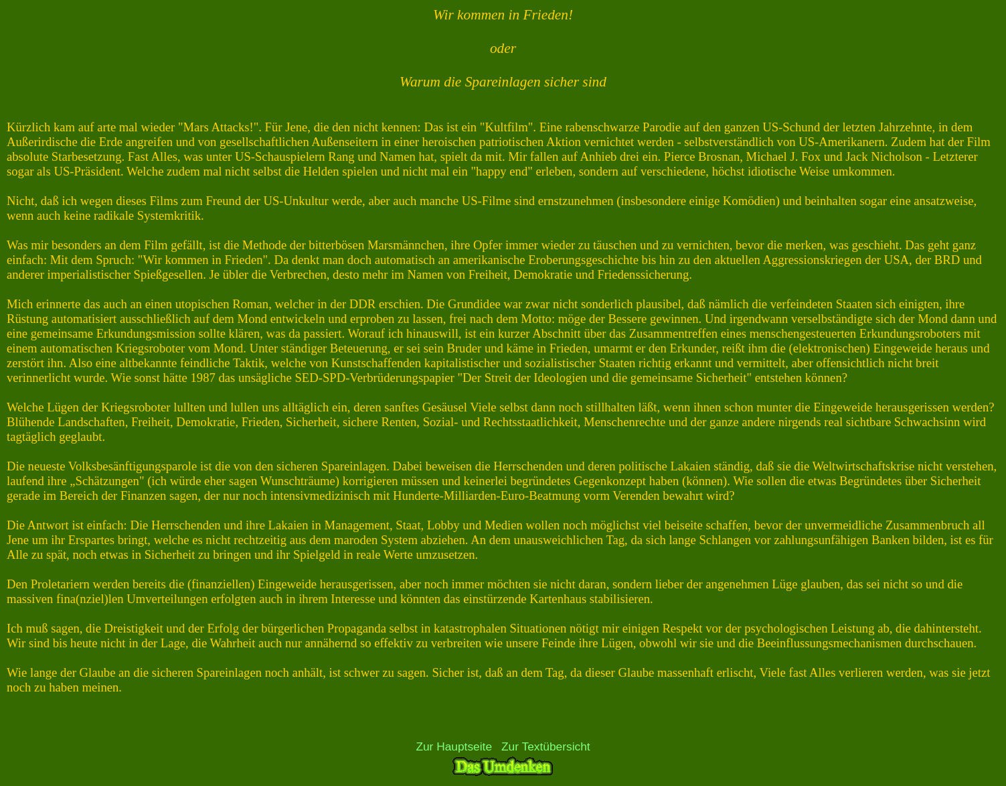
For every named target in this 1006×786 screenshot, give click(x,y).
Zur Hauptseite (454, 746)
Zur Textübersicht (545, 746)
